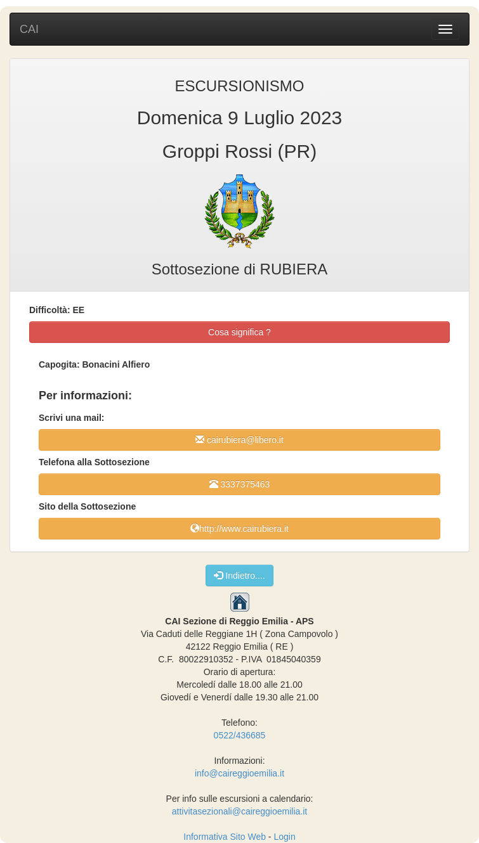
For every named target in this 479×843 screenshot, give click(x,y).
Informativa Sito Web (224, 837)
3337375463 (239, 484)
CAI (29, 29)
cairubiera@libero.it (239, 439)
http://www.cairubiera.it (239, 528)
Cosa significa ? (239, 332)
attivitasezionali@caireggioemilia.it (239, 811)
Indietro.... (239, 575)
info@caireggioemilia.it (239, 773)
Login (284, 837)
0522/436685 (240, 735)
